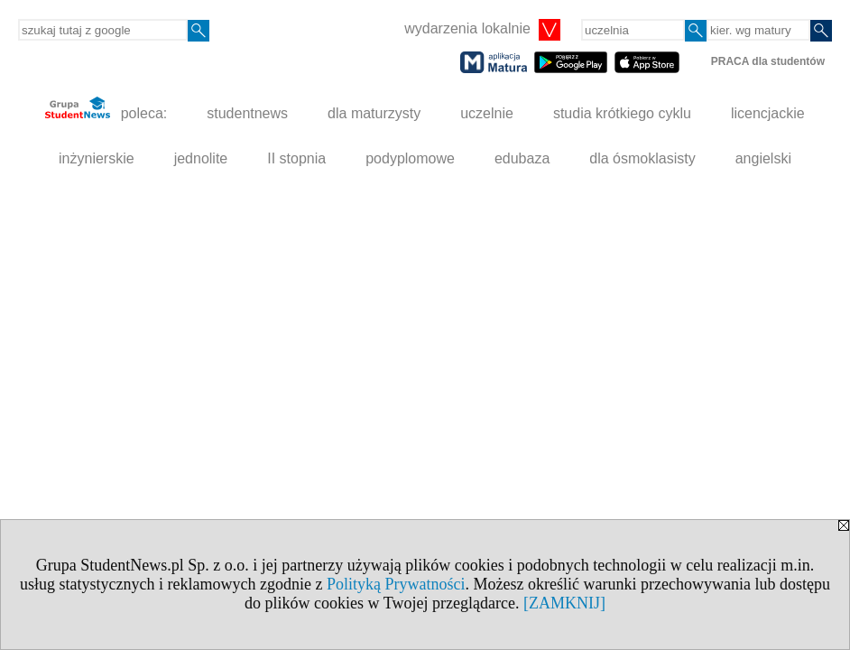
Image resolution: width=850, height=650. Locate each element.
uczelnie (486, 113)
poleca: (106, 109)
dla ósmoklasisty (642, 158)
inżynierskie (96, 158)
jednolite (201, 158)
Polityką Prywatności (396, 584)
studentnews (247, 113)
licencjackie (768, 113)
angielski (763, 158)
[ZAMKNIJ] (564, 603)
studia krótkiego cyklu (622, 113)
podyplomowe (410, 158)
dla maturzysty (374, 113)
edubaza (522, 158)
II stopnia (296, 158)
